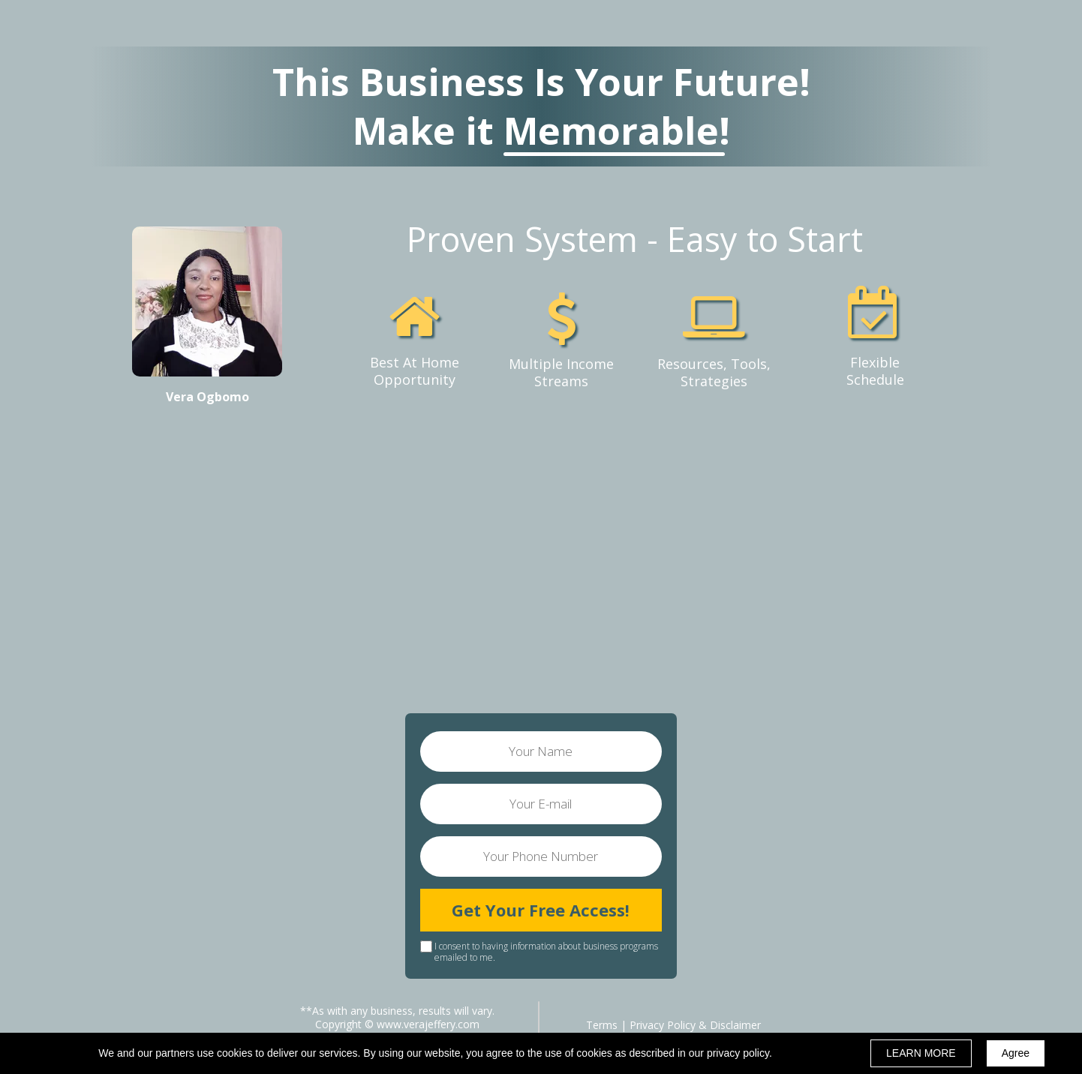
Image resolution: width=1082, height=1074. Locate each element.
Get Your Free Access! (541, 910)
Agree (1015, 1053)
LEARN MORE (921, 1053)
